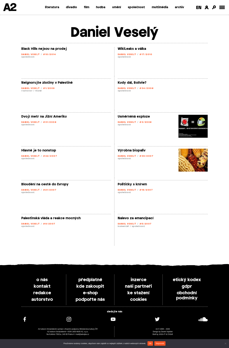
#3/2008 (145, 122)
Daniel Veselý (30, 54)
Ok (150, 343)
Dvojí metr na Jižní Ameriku (44, 116)
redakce (42, 293)
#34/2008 (146, 88)
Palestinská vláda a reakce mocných (51, 218)
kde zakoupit (90, 286)
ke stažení (138, 293)
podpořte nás (90, 299)
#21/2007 (49, 190)
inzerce (138, 280)
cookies (138, 299)
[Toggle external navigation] (222, 7)
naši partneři (138, 286)
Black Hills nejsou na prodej (44, 49)
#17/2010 (145, 54)
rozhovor (27, 91)
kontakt (42, 286)
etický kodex (187, 280)
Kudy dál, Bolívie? (132, 83)
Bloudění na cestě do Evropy (44, 184)
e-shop (90, 293)
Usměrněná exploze (134, 116)
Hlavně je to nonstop (38, 150)
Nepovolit (160, 343)
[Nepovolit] (225, 343)
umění (116, 7)
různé (38, 91)
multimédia (160, 7)
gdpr (187, 286)
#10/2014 (49, 54)
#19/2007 (146, 190)
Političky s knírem (132, 184)
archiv (179, 7)
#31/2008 (49, 122)
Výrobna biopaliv (131, 150)
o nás (42, 280)
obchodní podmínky (186, 295)
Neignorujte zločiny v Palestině (47, 83)
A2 (9, 8)
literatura (52, 7)
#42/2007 (50, 156)
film (86, 7)
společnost (136, 7)
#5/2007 (145, 224)
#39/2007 (146, 156)
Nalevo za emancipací (135, 218)
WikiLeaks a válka (132, 49)
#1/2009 (49, 88)
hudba (100, 7)
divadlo (71, 7)
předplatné (90, 280)
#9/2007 (49, 224)
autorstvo (42, 299)
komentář (123, 226)
